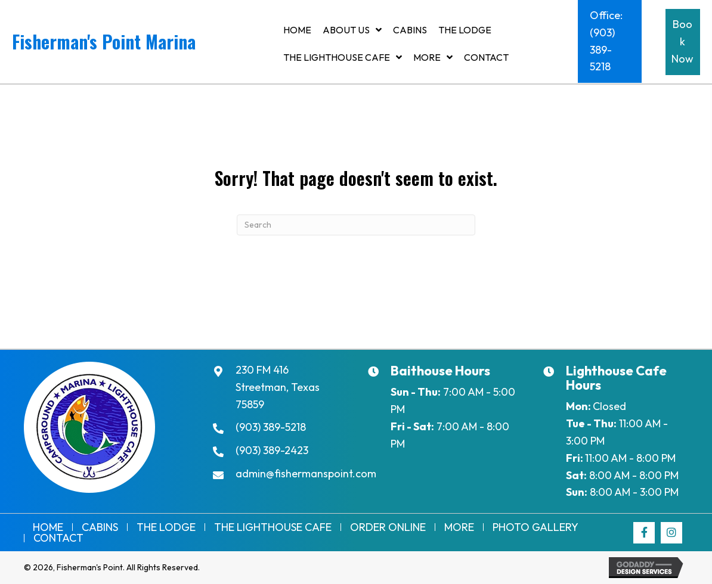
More (459, 527)
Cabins (100, 527)
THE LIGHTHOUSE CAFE (273, 527)
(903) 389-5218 (271, 427)
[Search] (356, 225)
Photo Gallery (535, 527)
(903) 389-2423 (272, 450)
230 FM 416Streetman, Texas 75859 (278, 387)
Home (48, 527)
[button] (609, 41)
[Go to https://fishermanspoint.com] (138, 44)
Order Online (388, 527)
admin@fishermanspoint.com (306, 473)
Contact (58, 538)
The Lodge (166, 527)
